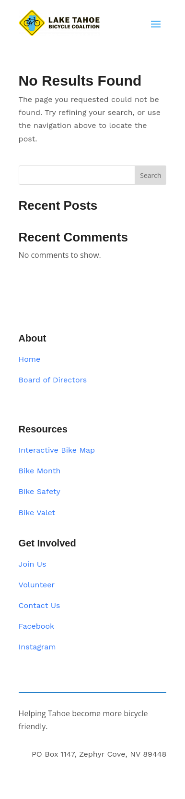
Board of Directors (53, 379)
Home (30, 359)
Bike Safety (39, 491)
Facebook (37, 626)
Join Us (32, 564)
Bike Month (40, 470)
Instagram (37, 646)
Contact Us (39, 605)
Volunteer (37, 584)
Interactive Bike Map (57, 450)
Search (150, 175)
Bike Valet (37, 512)
